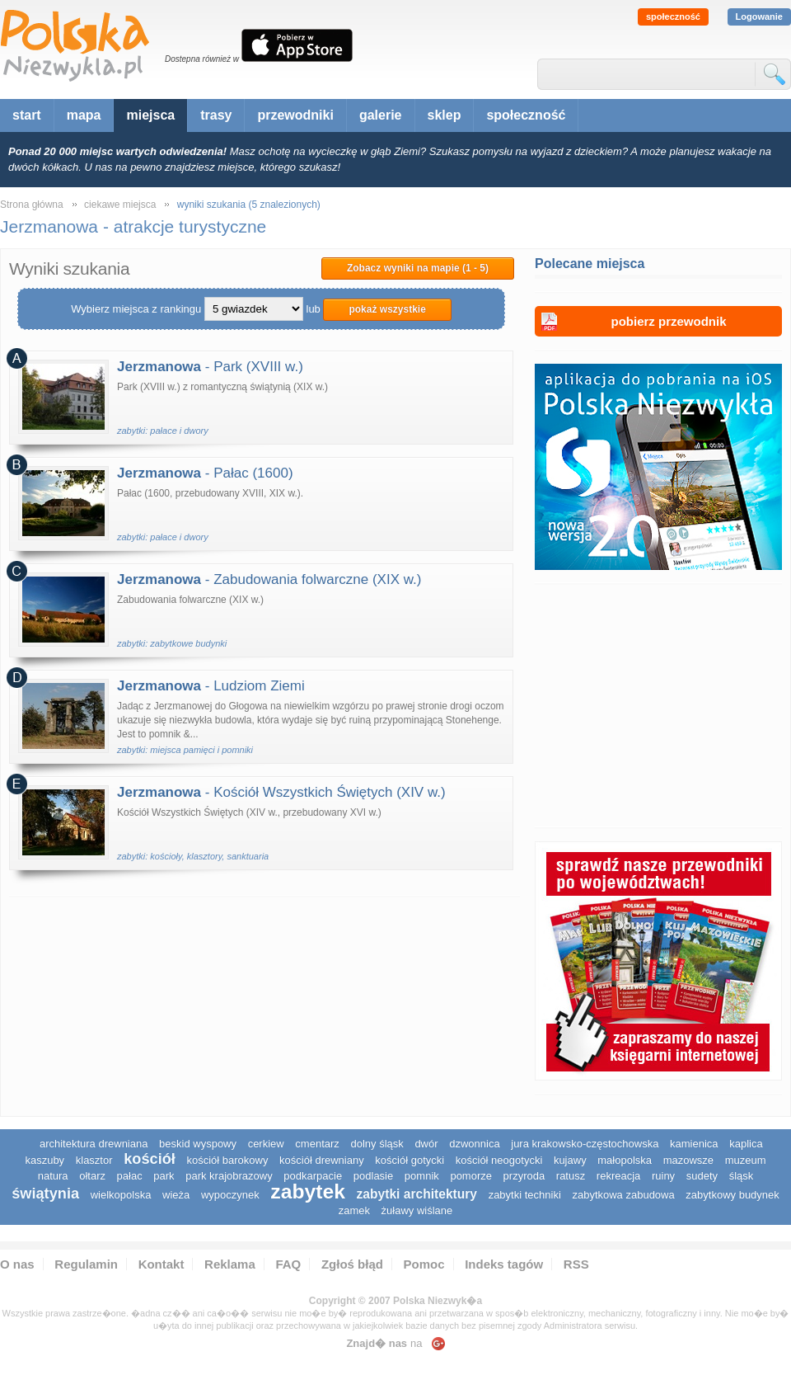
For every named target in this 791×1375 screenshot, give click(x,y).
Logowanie (759, 16)
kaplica (745, 1143)
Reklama (229, 1264)
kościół (150, 1159)
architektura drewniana (94, 1143)
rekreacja (618, 1176)
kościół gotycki (409, 1160)
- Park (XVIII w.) (210, 366)
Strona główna (31, 205)
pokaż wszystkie (387, 309)
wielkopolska (121, 1195)
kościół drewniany (321, 1160)
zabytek (307, 1191)
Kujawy (570, 1160)
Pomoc (424, 1264)
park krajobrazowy (229, 1176)
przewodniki (295, 115)
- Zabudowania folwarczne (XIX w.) (269, 579)
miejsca (150, 115)
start (26, 115)
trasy (216, 115)
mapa (84, 115)
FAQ (288, 1264)
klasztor (94, 1160)
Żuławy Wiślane (417, 1210)
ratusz (570, 1176)
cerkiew (266, 1143)
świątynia (45, 1193)
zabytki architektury (417, 1194)
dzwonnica (474, 1143)
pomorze (471, 1176)
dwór (426, 1143)
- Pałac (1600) (205, 473)
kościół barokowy (227, 1160)
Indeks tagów (504, 1264)
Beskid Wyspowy (197, 1143)
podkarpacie (312, 1176)
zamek (354, 1210)
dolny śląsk (376, 1143)
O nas (17, 1264)
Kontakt (161, 1264)
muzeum (745, 1160)
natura (53, 1176)
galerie (380, 115)
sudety (702, 1176)
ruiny (663, 1176)
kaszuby (44, 1160)
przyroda (524, 1176)
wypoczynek (230, 1195)
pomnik (422, 1176)
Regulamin (86, 1264)
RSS (576, 1264)
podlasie (373, 1176)
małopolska (624, 1160)
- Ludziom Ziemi (211, 686)
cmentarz (317, 1143)
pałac (130, 1176)
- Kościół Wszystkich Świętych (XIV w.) (281, 792)
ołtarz (92, 1176)
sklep (444, 115)
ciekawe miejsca (120, 205)
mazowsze (688, 1160)
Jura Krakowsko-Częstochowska (584, 1143)
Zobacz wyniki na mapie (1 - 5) (418, 268)
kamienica (694, 1143)
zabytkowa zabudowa (623, 1195)
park (163, 1176)
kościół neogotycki (499, 1160)
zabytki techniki (525, 1195)
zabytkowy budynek (732, 1195)
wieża (176, 1195)
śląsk (741, 1176)
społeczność (673, 16)
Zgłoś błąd (352, 1264)
